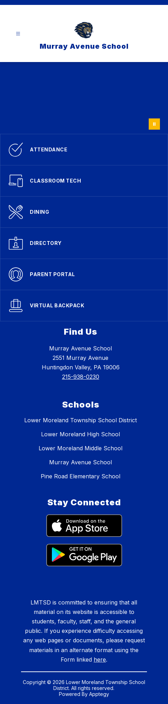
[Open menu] (18, 34)
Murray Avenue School (80, 462)
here (100, 659)
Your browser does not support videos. (84, 98)
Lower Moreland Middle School (80, 448)
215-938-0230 (80, 376)
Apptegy (99, 694)
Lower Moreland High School (80, 434)
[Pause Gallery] (154, 124)
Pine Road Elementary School (80, 476)
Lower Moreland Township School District (80, 420)
